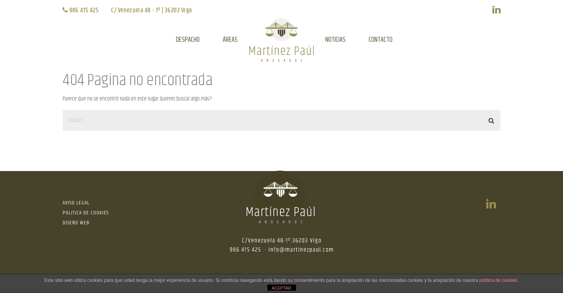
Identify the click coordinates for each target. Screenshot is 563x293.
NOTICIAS (335, 39)
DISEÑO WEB (76, 223)
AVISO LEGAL (76, 203)
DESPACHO (188, 39)
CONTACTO (380, 39)
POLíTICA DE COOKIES (86, 213)
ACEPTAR (281, 288)
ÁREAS (230, 39)
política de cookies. (498, 280)
